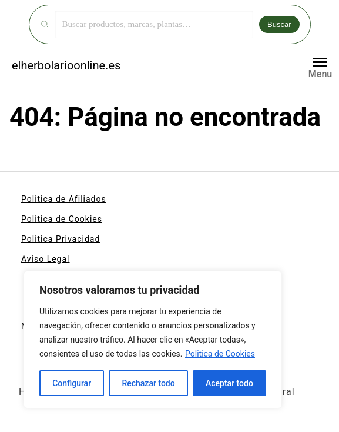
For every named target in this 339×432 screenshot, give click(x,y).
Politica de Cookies (220, 353)
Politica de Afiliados (63, 199)
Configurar (71, 383)
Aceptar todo (229, 383)
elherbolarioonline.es (66, 65)
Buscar (279, 24)
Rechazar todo (148, 383)
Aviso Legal (45, 259)
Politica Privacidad (60, 239)
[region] (153, 339)
